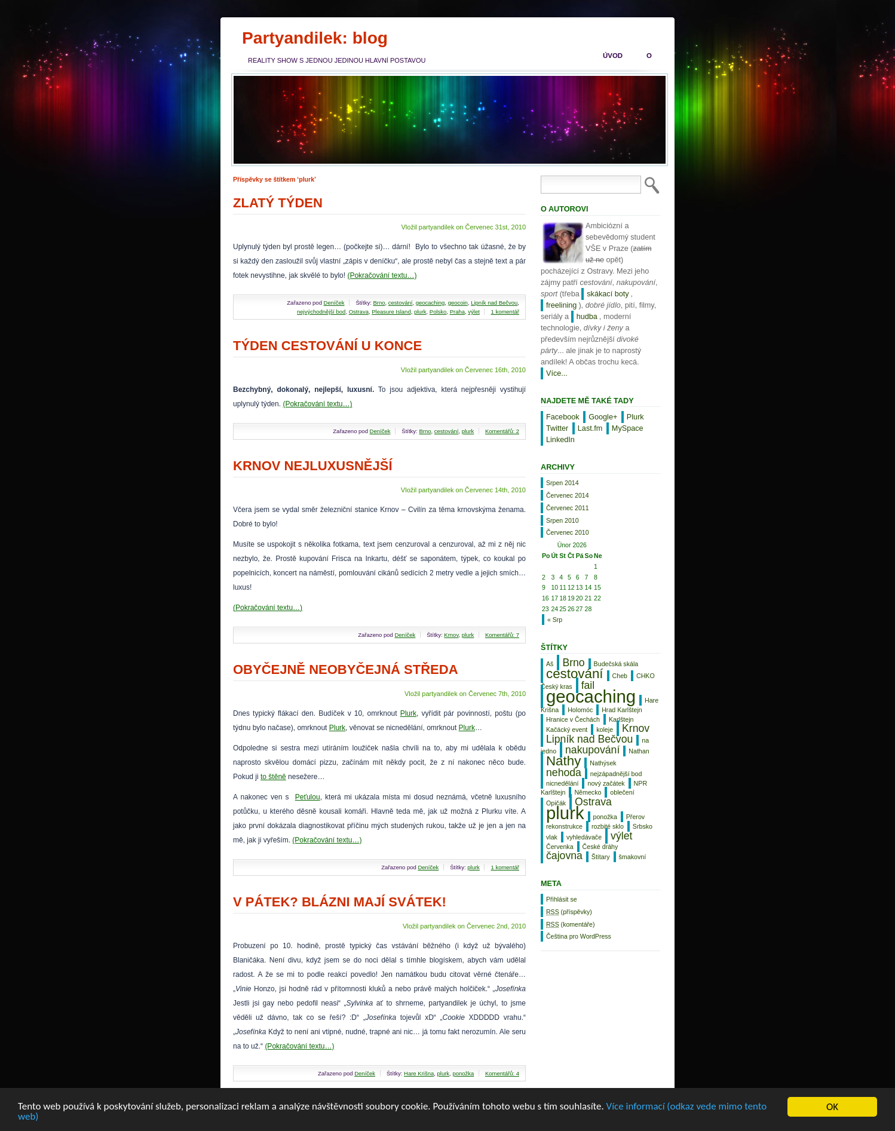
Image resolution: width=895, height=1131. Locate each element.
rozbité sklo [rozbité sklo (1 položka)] (607, 826)
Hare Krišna (419, 1073)
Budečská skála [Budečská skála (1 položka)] (616, 663)
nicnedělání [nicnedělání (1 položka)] (562, 783)
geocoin (458, 302)
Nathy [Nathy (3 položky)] (563, 760)
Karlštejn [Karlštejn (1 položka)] (621, 719)
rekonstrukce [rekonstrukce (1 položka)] (564, 826)
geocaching (430, 302)
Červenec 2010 (567, 532)
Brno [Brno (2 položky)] (573, 663)
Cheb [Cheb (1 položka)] (619, 675)
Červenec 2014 (567, 495)
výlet (474, 311)
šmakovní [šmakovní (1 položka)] (632, 856)
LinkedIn (560, 440)
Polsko (438, 311)
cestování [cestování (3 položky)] (574, 673)
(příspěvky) (569, 911)
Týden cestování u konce (327, 345)
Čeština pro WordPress (578, 936)
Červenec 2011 (567, 507)
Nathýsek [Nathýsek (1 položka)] (603, 763)
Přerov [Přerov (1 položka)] (635, 816)
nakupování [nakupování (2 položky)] (592, 750)
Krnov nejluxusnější (313, 465)
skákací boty (608, 294)
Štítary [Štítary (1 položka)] (600, 856)
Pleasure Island (391, 311)
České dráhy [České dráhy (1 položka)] (600, 846)
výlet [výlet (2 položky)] (621, 836)
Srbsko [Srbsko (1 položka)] (642, 826)
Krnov (451, 635)
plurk (420, 311)
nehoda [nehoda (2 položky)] (563, 772)
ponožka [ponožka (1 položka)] (605, 816)
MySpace (627, 428)
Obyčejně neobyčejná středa (345, 669)
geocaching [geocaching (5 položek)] (591, 696)
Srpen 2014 (562, 482)
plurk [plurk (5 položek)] (565, 813)
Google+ (603, 417)
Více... (557, 373)
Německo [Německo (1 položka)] (587, 792)
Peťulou (307, 797)
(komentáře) (570, 924)
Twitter (557, 428)
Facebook (563, 417)
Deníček (334, 302)
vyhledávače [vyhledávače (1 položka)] (584, 837)
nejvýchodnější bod (321, 311)
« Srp (554, 619)
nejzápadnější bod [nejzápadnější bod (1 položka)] (616, 773)
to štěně (273, 777)
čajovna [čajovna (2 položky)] (564, 856)
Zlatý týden (278, 202)
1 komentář (505, 311)
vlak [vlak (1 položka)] (551, 837)
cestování (400, 302)
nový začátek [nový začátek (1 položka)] (605, 783)
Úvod (613, 55)
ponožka (463, 1073)
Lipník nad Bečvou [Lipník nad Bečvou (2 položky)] (589, 739)
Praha (457, 311)
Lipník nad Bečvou (494, 302)
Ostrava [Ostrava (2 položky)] (593, 802)
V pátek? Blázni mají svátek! (339, 901)
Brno (379, 302)
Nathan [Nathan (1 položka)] (639, 751)
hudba (587, 316)
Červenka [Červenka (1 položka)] (560, 846)
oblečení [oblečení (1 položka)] (622, 792)
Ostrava (359, 311)
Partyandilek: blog (315, 38)
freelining (561, 305)
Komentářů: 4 (502, 1073)
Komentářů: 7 (502, 635)
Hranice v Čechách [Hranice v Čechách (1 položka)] (573, 719)
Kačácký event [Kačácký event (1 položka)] (566, 729)
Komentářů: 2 (502, 431)
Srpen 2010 (562, 520)
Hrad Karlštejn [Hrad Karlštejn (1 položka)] (622, 709)
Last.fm (590, 428)
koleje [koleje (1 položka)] (604, 729)
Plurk (408, 713)
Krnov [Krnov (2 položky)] (635, 728)
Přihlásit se (561, 899)
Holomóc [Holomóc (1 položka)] (580, 709)
